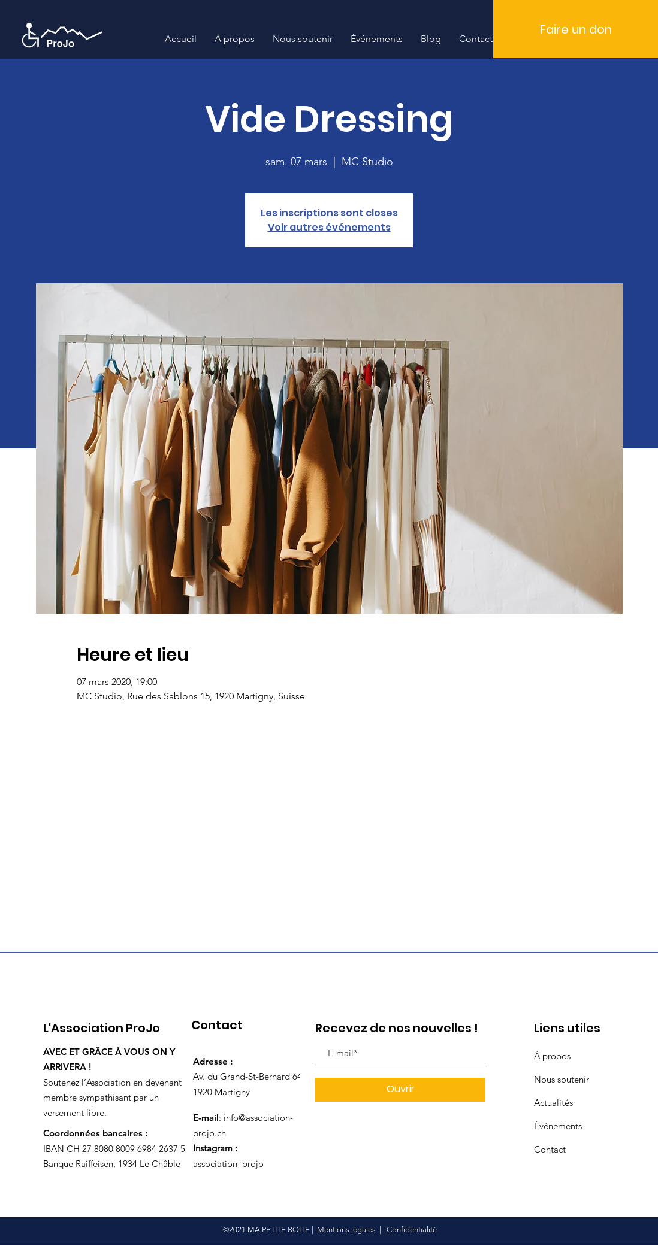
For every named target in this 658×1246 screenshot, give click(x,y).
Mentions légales (346, 1229)
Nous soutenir (561, 1079)
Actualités (553, 1102)
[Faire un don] (575, 29)
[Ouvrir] (400, 1090)
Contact (550, 1149)
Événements (558, 1126)
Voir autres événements (329, 227)
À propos (552, 1056)
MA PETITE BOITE (278, 1229)
